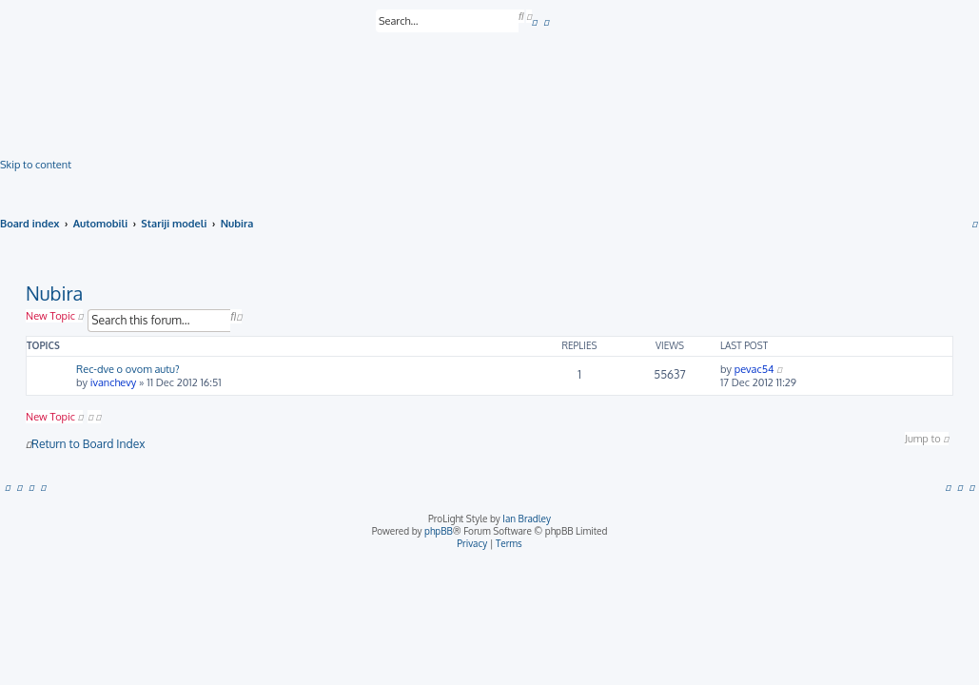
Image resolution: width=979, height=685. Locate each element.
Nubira (54, 293)
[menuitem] (535, 22)
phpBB (438, 531)
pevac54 (754, 369)
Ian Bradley (526, 518)
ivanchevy (113, 382)
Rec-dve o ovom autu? (128, 369)
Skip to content (35, 164)
